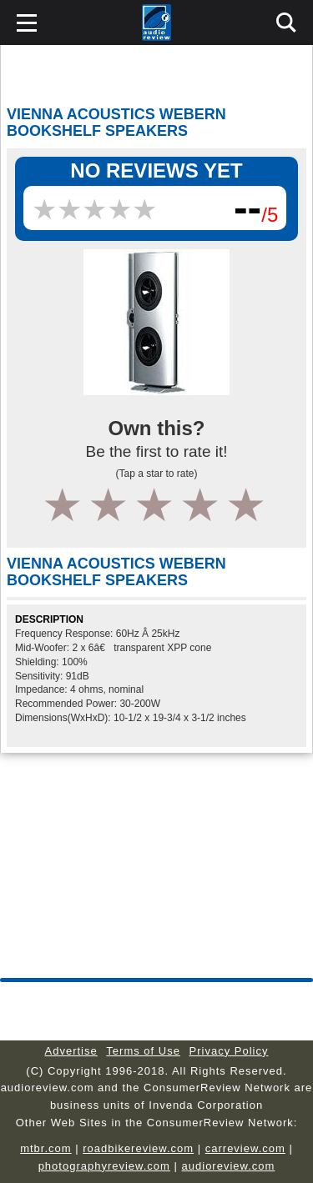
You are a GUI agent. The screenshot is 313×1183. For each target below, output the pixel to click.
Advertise (71, 1051)
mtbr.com (45, 1148)
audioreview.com (228, 1166)
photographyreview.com (104, 1166)
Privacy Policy (229, 1051)
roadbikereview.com (138, 1148)
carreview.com (245, 1148)
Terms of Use (143, 1051)
